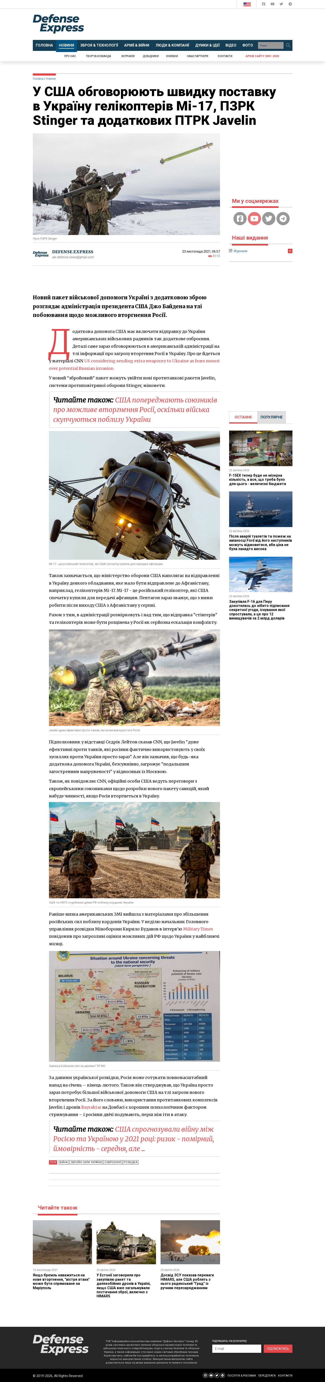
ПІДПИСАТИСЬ (278, 1348)
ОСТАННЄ (243, 417)
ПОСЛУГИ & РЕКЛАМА (242, 1375)
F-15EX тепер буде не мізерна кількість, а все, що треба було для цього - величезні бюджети (258, 479)
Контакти (225, 56)
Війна (64, 1161)
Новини (51, 78)
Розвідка (129, 1161)
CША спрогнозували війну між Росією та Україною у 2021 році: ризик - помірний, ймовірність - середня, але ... (136, 1138)
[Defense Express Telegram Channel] (290, 5)
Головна (38, 78)
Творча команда (98, 56)
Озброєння (112, 1161)
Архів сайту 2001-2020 (262, 56)
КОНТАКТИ (285, 1375)
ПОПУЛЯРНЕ (272, 417)
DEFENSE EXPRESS (72, 251)
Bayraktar (91, 1107)
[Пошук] (288, 45)
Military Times (198, 928)
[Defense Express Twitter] (281, 5)
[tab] (243, 417)
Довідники (151, 56)
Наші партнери (197, 56)
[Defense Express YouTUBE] (273, 5)
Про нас (70, 56)
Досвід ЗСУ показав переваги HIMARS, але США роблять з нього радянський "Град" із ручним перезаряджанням (187, 1280)
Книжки (172, 56)
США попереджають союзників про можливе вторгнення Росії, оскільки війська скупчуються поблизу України (131, 409)
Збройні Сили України (85, 1161)
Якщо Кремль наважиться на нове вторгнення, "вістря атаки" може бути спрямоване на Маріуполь (61, 1280)
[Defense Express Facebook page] (264, 5)
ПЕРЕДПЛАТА (267, 1375)
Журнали (128, 56)
